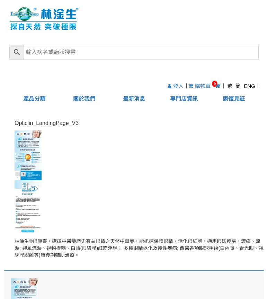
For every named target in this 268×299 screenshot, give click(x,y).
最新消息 (134, 99)
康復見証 (234, 99)
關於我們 (84, 99)
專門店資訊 (184, 99)
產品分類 (34, 99)
